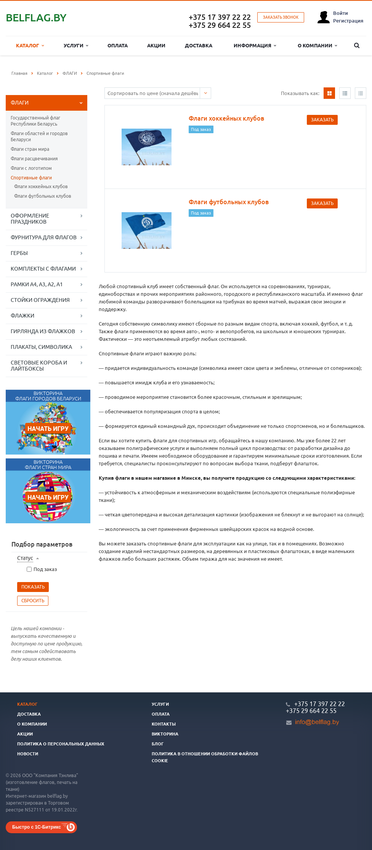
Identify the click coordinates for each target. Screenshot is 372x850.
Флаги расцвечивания (34, 158)
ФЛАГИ (20, 103)
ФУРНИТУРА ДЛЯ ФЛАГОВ (44, 237)
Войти (340, 13)
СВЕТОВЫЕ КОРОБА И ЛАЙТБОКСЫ (39, 366)
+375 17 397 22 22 (220, 17)
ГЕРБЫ (19, 253)
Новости (27, 754)
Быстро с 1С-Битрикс (36, 827)
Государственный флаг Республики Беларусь (35, 120)
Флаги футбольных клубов (42, 196)
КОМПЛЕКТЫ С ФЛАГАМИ (43, 269)
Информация (255, 45)
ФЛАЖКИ (22, 316)
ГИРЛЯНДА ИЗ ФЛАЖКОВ (43, 331)
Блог (158, 744)
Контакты (164, 724)
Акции (156, 45)
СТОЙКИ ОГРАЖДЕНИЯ (40, 300)
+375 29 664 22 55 (220, 25)
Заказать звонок (280, 17)
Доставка (198, 45)
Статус (25, 558)
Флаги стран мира (30, 149)
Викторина (165, 734)
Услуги (76, 45)
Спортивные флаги (31, 177)
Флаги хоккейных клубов (41, 186)
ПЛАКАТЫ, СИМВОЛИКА (41, 347)
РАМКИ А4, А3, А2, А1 (37, 284)
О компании (317, 45)
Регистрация (348, 20)
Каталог (30, 45)
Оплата (117, 45)
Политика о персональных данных (60, 744)
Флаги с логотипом (31, 168)
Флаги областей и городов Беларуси (39, 136)
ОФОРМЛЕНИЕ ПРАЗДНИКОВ (30, 219)
